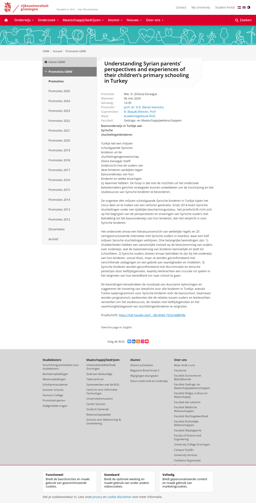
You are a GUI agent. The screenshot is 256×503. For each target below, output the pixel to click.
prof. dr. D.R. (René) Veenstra (143, 107)
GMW (46, 51)
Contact (181, 7)
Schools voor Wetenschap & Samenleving (103, 421)
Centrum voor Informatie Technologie (101, 391)
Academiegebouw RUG (139, 116)
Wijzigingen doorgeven (144, 376)
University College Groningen (192, 444)
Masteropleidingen (54, 379)
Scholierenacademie (55, 384)
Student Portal (225, 7)
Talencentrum (95, 379)
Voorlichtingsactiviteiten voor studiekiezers (61, 367)
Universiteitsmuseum (99, 398)
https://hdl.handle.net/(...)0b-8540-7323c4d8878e (152, 315)
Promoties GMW (76, 51)
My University (201, 7)
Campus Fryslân (184, 450)
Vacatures (180, 370)
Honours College (53, 395)
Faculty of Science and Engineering (187, 437)
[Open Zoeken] (243, 20)
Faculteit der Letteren (187, 402)
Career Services (95, 404)
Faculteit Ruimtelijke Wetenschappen (186, 423)
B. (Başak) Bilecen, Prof (139, 111)
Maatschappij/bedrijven (103, 360)
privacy (97, 497)
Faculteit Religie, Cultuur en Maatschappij (191, 395)
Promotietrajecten (54, 400)
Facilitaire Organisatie (187, 460)
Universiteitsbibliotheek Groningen (101, 367)
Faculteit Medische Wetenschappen (185, 409)
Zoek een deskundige (99, 374)
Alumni (135, 360)
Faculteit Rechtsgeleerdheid (191, 416)
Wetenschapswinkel (98, 414)
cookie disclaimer (119, 497)
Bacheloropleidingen (55, 374)
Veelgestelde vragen (55, 406)
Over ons (180, 360)
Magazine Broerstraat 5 (144, 370)
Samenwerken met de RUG (102, 384)
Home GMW (56, 62)
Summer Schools (53, 390)
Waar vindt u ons (184, 365)
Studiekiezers (52, 360)
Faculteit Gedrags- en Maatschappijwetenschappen (192, 386)
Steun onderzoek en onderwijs (149, 381)
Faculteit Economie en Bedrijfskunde (187, 377)
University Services (185, 455)
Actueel (57, 51)
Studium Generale (97, 409)
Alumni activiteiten (141, 365)
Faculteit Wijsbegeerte (187, 430)
